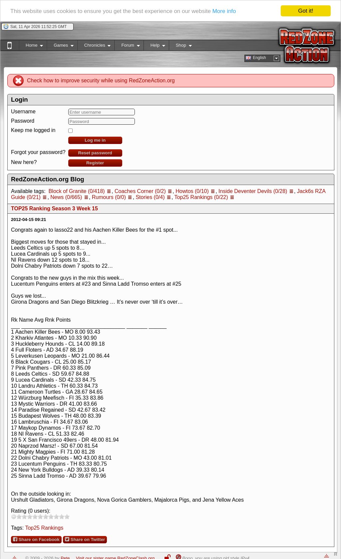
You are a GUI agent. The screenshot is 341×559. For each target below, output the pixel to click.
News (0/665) (66, 197)
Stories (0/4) (150, 197)
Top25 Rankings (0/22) (201, 197)
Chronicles (94, 46)
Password (22, 121)
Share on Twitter (85, 539)
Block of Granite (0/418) (77, 191)
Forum (127, 46)
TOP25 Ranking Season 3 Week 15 (54, 208)
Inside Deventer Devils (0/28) (252, 191)
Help (154, 46)
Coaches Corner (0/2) (140, 191)
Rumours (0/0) (109, 197)
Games (60, 46)
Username (23, 111)
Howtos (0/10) (192, 191)
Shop (180, 46)
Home (31, 46)
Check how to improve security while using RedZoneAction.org (101, 80)
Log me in (95, 140)
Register (95, 162)
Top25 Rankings (44, 528)
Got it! (305, 11)
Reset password (95, 152)
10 (67, 516)
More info (224, 11)
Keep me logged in (33, 130)
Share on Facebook (36, 539)
